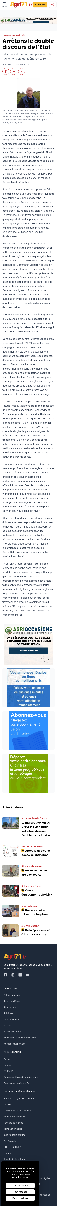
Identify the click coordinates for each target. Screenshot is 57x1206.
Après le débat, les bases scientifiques (36, 853)
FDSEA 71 (8, 1071)
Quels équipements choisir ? (36, 892)
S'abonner (40, 4)
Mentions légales (41, 1178)
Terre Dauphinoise (13, 1128)
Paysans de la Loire (13, 1122)
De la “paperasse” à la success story (35, 932)
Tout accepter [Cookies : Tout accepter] (20, 1185)
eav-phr (8, 1153)
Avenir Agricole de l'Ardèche (18, 1110)
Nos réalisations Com (14, 1043)
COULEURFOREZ (12, 1147)
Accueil (7, 1059)
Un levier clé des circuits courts (34, 873)
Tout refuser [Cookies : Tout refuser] (20, 1191)
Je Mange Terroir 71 (14, 1031)
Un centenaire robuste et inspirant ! (35, 912)
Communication (11, 1019)
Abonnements (11, 1007)
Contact (8, 1065)
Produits (8, 1025)
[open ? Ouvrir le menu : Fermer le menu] (4, 4)
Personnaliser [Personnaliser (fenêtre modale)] (20, 1198)
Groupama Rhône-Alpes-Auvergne (21, 1077)
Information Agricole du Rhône (19, 1098)
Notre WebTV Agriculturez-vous (20, 1037)
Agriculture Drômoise (14, 1116)
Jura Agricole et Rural (14, 1135)
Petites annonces (12, 995)
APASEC (8, 1104)
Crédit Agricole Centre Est (17, 1083)
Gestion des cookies (40, 1194)
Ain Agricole (10, 1141)
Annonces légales (12, 1001)
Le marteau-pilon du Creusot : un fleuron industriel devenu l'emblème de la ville (35, 829)
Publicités (8, 1013)
